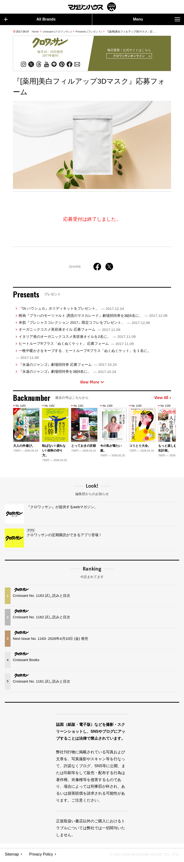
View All (162, 400)
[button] (166, 432)
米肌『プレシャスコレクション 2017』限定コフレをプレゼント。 (84, 324)
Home (35, 31)
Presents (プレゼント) (88, 31)
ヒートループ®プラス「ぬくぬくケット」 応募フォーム (76, 345)
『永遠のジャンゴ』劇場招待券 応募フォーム (67, 366)
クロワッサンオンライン (129, 57)
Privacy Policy (41, 856)
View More (92, 384)
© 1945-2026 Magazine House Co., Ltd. (141, 856)
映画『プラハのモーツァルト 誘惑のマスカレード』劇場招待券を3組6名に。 (93, 317)
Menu (156, 19)
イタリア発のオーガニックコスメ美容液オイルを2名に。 (77, 338)
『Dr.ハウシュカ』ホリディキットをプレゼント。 (71, 310)
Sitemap (12, 856)
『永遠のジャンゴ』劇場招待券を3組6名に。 (67, 373)
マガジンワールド (92, 6)
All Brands (30, 19)
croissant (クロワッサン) (57, 31)
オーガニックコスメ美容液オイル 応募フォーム (69, 331)
